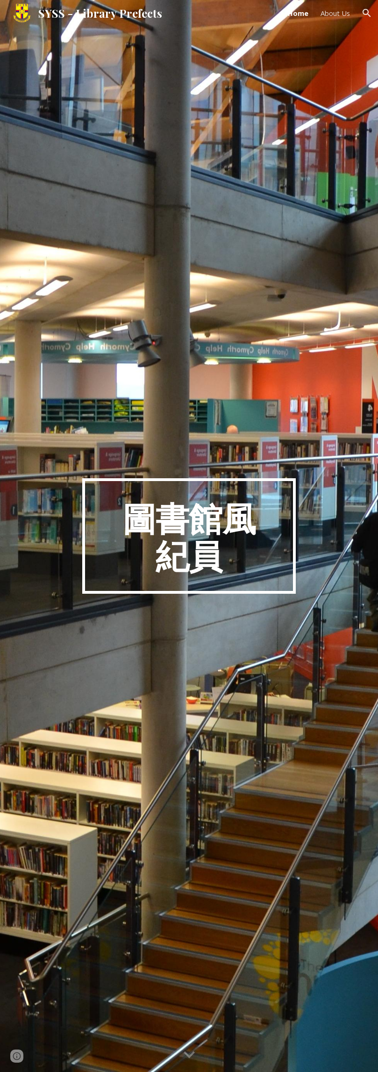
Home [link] (298, 13)
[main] (189, 536)
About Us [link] (335, 13)
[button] (367, 13)
